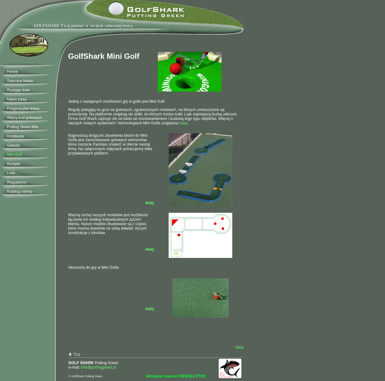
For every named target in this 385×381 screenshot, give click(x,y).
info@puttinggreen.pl (98, 367)
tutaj (183, 123)
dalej (149, 249)
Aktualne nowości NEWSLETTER (176, 376)
